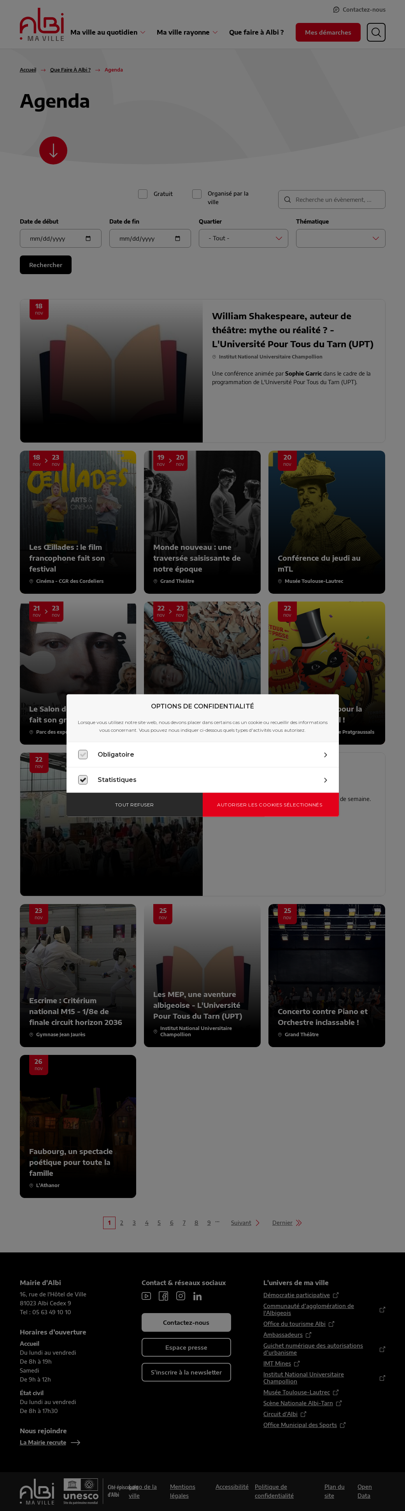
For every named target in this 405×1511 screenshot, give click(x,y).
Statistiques (117, 779)
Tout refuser (134, 805)
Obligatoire (116, 754)
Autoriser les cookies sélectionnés (269, 805)
